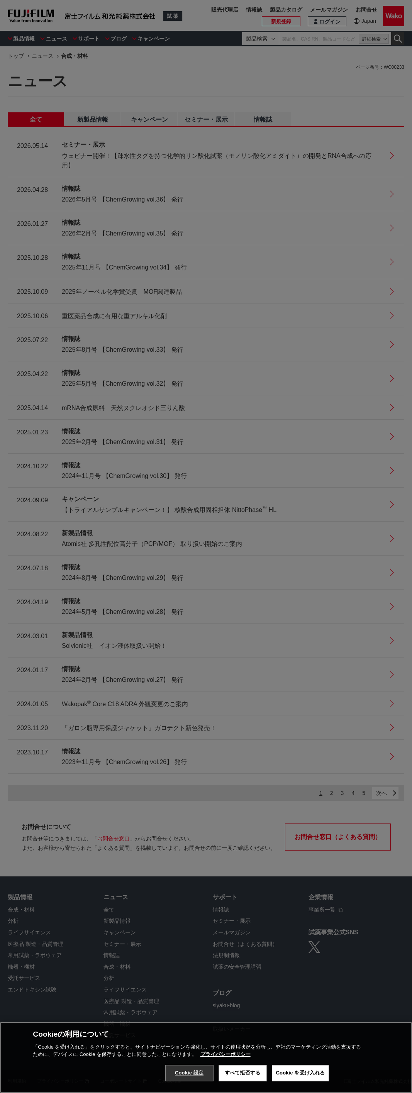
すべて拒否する (242, 1073)
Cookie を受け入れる (300, 1073)
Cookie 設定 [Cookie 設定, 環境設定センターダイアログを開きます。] (189, 1073)
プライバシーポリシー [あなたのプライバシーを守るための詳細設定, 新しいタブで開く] (225, 1055)
